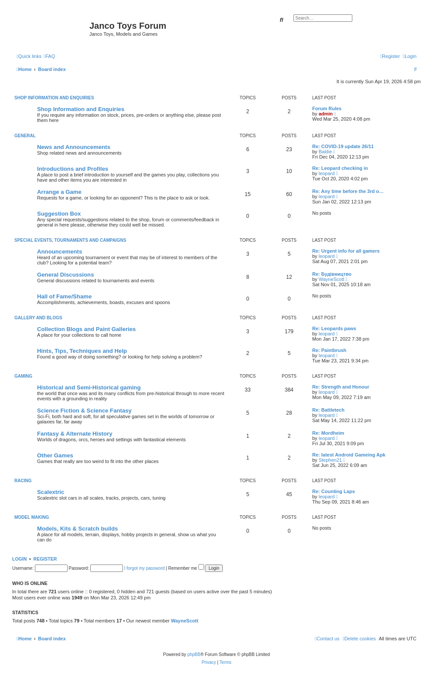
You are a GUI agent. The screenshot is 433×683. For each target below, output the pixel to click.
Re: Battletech (328, 410)
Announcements (59, 251)
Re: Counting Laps (333, 491)
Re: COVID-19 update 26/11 (343, 146)
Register (45, 558)
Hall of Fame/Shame (64, 296)
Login (19, 558)
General (25, 135)
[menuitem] (49, 56)
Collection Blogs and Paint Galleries (86, 329)
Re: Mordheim (328, 433)
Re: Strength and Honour (340, 386)
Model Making (31, 517)
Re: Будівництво (331, 274)
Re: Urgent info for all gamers (346, 251)
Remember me (186, 568)
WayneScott (331, 279)
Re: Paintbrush (329, 350)
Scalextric (50, 492)
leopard (327, 173)
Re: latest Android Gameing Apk (348, 454)
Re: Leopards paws (334, 328)
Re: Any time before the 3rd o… (348, 191)
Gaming (23, 376)
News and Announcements (73, 147)
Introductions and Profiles (72, 169)
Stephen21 (330, 460)
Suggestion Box (59, 213)
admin (326, 113)
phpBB (194, 654)
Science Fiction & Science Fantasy (84, 410)
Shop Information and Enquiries (54, 97)
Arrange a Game (59, 192)
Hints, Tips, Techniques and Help (82, 351)
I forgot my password (144, 568)
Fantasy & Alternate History (74, 433)
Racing (22, 480)
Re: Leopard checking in (340, 168)
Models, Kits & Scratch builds (77, 528)
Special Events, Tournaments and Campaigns (70, 240)
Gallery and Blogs (38, 317)
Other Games (55, 455)
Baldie (325, 151)
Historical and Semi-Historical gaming (88, 387)
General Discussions (65, 274)
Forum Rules (326, 108)
